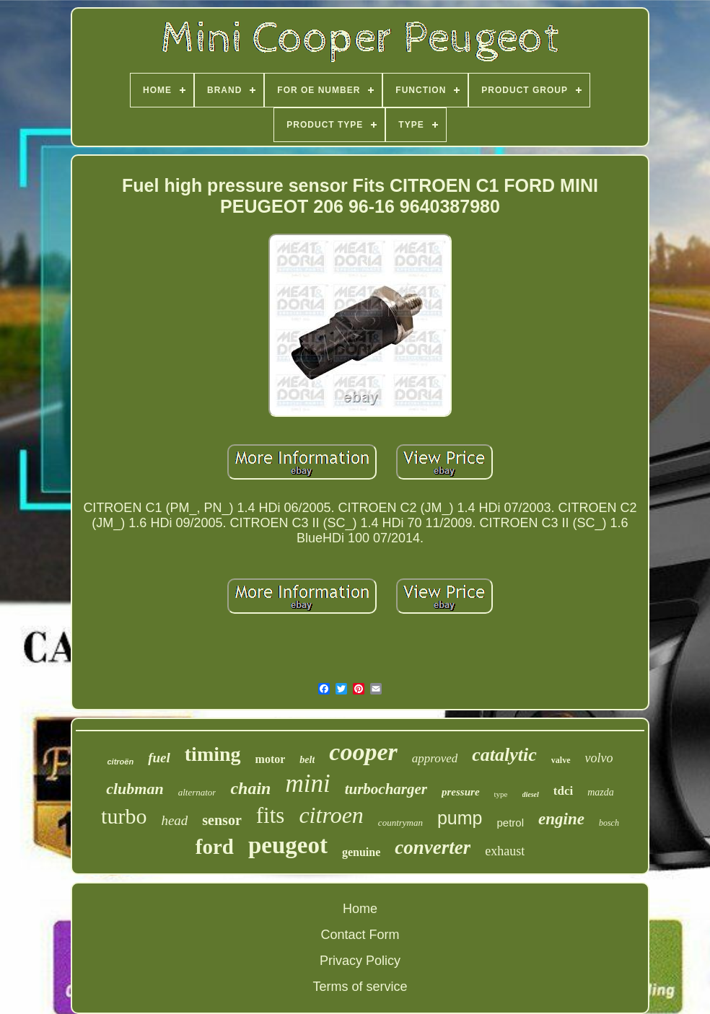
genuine (361, 852)
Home (360, 908)
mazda (600, 792)
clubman (134, 789)
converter (432, 847)
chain (250, 788)
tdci (563, 791)
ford (215, 846)
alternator (197, 792)
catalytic (504, 754)
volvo (599, 758)
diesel (530, 794)
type (501, 794)
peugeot (288, 845)
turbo (123, 816)
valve (561, 760)
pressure (461, 792)
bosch (609, 823)
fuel (159, 757)
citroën (120, 761)
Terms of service (359, 986)
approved (435, 758)
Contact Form (359, 934)
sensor (221, 820)
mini (307, 784)
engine (561, 819)
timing (213, 754)
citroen (331, 815)
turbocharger (386, 789)
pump (460, 818)
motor (270, 759)
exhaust (505, 851)
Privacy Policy (360, 960)
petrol (511, 822)
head (174, 820)
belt (307, 759)
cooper (363, 752)
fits (270, 815)
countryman (400, 822)
